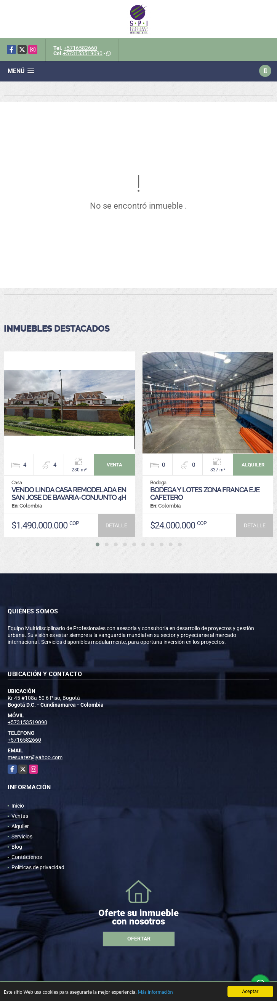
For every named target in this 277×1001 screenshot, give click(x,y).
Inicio (17, 806)
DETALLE (116, 525)
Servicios (21, 836)
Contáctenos (26, 857)
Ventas (19, 816)
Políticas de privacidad (37, 867)
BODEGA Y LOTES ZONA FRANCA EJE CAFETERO (204, 493)
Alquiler (20, 826)
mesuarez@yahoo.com (35, 757)
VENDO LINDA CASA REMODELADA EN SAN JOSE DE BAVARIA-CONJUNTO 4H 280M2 (68, 497)
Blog (16, 847)
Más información (157, 993)
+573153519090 (82, 53)
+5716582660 (80, 48)
